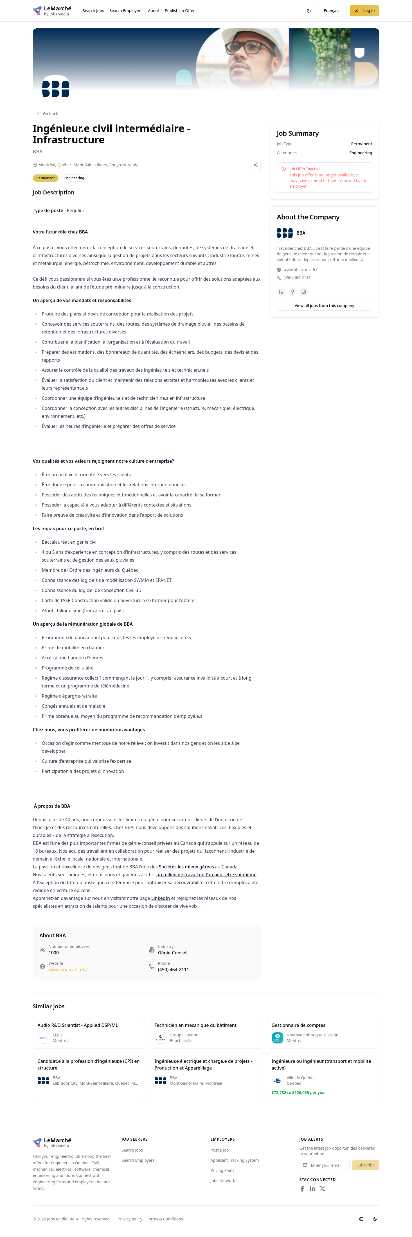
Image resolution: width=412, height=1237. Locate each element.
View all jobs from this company (324, 305)
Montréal (47, 164)
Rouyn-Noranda (123, 164)
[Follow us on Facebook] (302, 1188)
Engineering (74, 178)
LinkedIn (160, 898)
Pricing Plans (222, 1170)
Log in (364, 10)
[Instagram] (303, 291)
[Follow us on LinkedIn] (312, 1188)
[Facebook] (292, 291)
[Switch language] (361, 1219)
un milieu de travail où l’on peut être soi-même (206, 874)
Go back (47, 113)
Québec (64, 164)
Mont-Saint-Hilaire (90, 164)
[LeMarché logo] (52, 10)
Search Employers (126, 10)
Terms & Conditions (165, 1219)
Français (331, 10)
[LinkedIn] (281, 291)
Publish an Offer (180, 10)
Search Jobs (93, 10)
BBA (38, 151)
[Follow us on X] (322, 1188)
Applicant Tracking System (235, 1160)
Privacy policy (130, 1219)
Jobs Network (223, 1180)
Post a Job (220, 1150)
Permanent (46, 178)
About (153, 10)
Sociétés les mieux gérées (186, 867)
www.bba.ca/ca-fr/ (68, 969)
